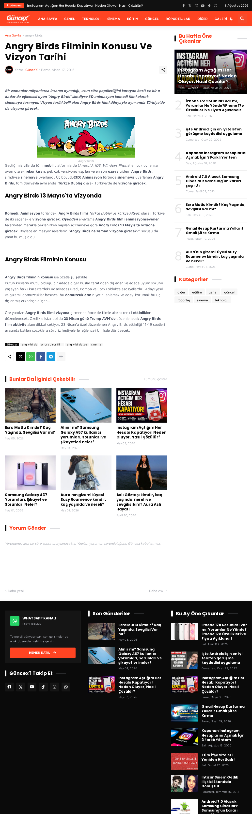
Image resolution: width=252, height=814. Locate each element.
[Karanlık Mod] (231, 19)
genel (213, 292)
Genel (69, 19)
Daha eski (156, 591)
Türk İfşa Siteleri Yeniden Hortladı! (218, 757)
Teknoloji (91, 19)
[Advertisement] (210, 346)
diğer (181, 292)
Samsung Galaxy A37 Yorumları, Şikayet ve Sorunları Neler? (26, 499)
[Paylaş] (163, 70)
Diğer (202, 19)
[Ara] (242, 18)
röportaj (183, 300)
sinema (96, 344)
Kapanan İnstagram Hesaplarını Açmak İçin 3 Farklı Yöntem (216, 155)
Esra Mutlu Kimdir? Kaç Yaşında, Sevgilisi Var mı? (30, 430)
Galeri (221, 19)
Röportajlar (178, 19)
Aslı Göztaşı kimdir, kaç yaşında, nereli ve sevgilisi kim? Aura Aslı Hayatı (139, 502)
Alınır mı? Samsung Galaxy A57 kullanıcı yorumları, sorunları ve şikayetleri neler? (83, 434)
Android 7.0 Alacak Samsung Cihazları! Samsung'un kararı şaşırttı (213, 181)
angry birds (34, 35)
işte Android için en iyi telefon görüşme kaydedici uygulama (214, 131)
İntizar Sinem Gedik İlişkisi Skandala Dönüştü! (220, 782)
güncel (229, 292)
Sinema (113, 19)
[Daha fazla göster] (61, 356)
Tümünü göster (155, 379)
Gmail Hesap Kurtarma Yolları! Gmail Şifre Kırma (214, 230)
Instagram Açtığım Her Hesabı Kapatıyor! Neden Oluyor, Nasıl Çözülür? (141, 432)
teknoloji (221, 300)
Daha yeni (16, 591)
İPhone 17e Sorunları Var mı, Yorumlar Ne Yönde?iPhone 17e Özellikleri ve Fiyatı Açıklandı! (215, 105)
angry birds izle (77, 344)
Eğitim (132, 19)
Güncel (152, 19)
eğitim (197, 292)
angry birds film (52, 344)
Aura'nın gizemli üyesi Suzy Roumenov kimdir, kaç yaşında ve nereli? (83, 499)
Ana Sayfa (47, 19)
